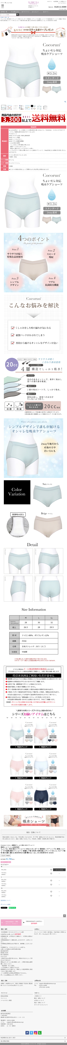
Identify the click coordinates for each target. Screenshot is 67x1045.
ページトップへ (64, 915)
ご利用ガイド (63, 1)
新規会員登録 (4, 996)
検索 (17, 14)
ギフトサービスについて (41, 1004)
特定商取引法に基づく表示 (8, 1037)
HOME (2, 17)
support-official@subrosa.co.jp (47, 983)
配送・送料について (39, 998)
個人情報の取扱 (5, 1041)
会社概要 (3, 1010)
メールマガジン (62, 3)
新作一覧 (7, 17)
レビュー (35, 11)
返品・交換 (4, 980)
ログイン (50, 1)
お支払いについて (39, 1000)
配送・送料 (4, 929)
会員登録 (56, 1)
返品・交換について (39, 1002)
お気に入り (15, 11)
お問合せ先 (38, 980)
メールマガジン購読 (6, 1000)
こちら (46, 934)
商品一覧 (4, 11)
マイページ (25, 11)
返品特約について (5, 900)
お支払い (37, 929)
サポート (37, 993)
